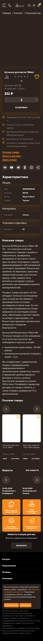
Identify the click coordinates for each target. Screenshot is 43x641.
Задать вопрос (9, 159)
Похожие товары (10, 152)
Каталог (6, 559)
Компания (7, 578)
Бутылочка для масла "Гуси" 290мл (11, 446)
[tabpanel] (11, 428)
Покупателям (9, 565)
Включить (21, 545)
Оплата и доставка (11, 156)
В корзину (21, 107)
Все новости (32, 470)
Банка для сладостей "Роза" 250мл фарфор (31, 446)
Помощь (6, 572)
